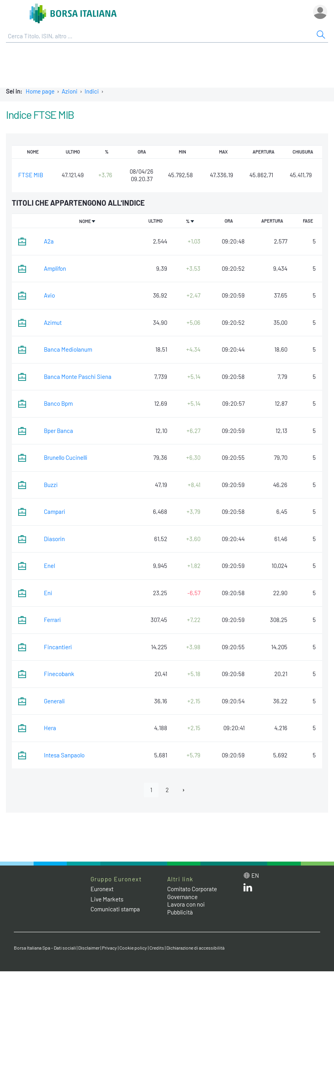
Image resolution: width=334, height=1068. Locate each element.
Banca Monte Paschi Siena (77, 376)
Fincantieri (58, 646)
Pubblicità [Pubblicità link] (180, 912)
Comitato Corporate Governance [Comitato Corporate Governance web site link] (192, 892)
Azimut (53, 322)
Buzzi (51, 484)
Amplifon (55, 268)
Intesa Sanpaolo (64, 755)
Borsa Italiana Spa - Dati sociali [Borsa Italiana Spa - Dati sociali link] (45, 947)
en (255, 875)
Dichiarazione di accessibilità (195, 947)
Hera (50, 727)
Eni (48, 592)
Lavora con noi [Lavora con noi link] (186, 904)
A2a (49, 241)
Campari (54, 511)
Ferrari (52, 619)
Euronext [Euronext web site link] (102, 888)
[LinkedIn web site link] (247, 889)
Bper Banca (58, 430)
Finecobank (59, 673)
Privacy (109, 947)
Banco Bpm (58, 403)
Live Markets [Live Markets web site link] (107, 899)
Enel (49, 565)
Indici (92, 91)
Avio (49, 295)
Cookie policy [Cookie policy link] (133, 947)
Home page (40, 91)
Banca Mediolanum (68, 349)
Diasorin (54, 538)
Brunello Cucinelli (65, 457)
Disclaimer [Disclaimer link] (89, 947)
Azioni (69, 91)
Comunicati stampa (115, 908)
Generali (54, 701)
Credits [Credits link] (156, 947)
